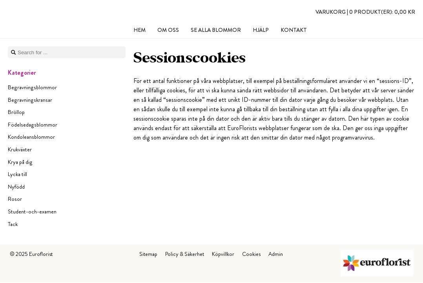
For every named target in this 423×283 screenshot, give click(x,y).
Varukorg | (365, 12)
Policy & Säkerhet (184, 254)
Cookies (251, 254)
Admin (275, 254)
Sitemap (148, 254)
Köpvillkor (223, 254)
